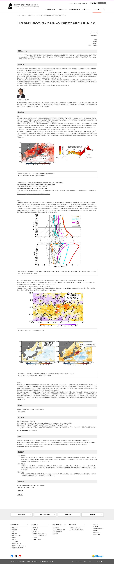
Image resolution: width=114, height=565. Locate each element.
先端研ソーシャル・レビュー (18, 546)
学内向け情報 (97, 535)
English (94, 3)
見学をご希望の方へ (45, 515)
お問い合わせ (21, 515)
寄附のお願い (68, 515)
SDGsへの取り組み (16, 536)
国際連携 (55, 534)
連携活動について (75, 9)
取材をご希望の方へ (98, 529)
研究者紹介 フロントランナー (39, 534)
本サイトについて (32, 562)
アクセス (96, 531)
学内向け (85, 3)
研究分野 (35, 530)
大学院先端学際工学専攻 (76, 530)
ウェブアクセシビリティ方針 (18, 562)
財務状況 (14, 538)
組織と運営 (14, 534)
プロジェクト (36, 532)
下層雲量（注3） (62, 282)
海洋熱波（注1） (64, 118)
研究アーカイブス (37, 540)
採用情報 (92, 515)
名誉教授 (35, 538)
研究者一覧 (35, 528)
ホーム (18, 15)
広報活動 (96, 527)
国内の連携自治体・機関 (59, 530)
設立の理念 (14, 530)
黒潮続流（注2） (92, 125)
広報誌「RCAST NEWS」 (18, 548)
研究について (62, 9)
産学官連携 (56, 528)
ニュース (97, 9)
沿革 (13, 532)
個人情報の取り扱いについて (46, 562)
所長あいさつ (15, 528)
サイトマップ (97, 533)
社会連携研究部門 (57, 532)
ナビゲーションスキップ (74, 3)
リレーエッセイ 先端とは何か (39, 536)
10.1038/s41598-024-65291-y (27, 430)
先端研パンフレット (16, 544)
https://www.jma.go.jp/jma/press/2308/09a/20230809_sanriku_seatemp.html (36, 184)
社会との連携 (15, 542)
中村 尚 (20, 494)
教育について (87, 9)
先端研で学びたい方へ (75, 528)
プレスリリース (31, 15)
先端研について (51, 9)
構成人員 (14, 540)
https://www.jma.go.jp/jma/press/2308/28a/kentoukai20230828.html (33, 194)
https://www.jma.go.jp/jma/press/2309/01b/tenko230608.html (32, 188)
